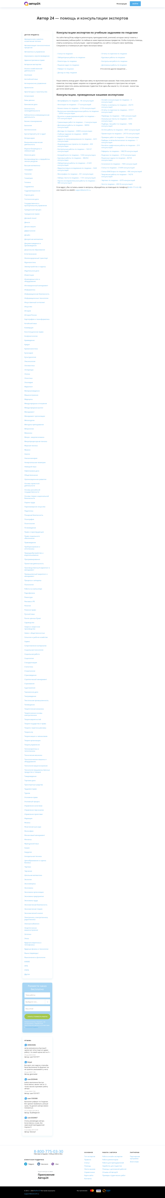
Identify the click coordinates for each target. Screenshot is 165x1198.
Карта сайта (88, 1175)
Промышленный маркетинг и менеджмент (36, 575)
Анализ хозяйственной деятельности (33, 70)
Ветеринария (29, 138)
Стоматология (29, 671)
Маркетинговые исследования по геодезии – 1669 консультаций (77, 169)
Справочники (89, 1172)
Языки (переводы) (31, 953)
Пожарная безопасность (33, 515)
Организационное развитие (35, 479)
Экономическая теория (33, 909)
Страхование (29, 684)
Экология (28, 879)
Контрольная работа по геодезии (114, 61)
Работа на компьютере (33, 589)
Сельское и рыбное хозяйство (36, 637)
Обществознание (31, 475)
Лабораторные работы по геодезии (71, 57)
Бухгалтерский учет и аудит (35, 134)
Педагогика (28, 511)
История (27, 311)
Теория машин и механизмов (35, 736)
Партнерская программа (135, 1157)
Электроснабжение (31, 924)
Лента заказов (89, 1169)
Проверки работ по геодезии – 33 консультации (120, 137)
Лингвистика (29, 365)
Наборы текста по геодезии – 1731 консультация (77, 178)
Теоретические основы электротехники (33, 714)
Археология (28, 87)
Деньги (27, 222)
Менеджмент (29, 412)
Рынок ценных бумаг (32, 618)
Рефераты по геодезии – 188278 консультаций (119, 151)
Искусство (28, 307)
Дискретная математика (33, 239)
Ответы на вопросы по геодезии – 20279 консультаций (117, 106)
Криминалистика (31, 349)
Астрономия (29, 96)
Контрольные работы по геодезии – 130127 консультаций (75, 150)
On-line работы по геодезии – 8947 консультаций (120, 130)
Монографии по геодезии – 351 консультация (75, 174)
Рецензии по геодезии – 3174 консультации (118, 155)
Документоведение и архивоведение (32, 244)
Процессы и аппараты (32, 580)
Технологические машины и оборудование (35, 760)
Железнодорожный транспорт (36, 258)
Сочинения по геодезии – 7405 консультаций (119, 164)
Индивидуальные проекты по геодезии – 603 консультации (75, 145)
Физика (27, 823)
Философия (28, 831)
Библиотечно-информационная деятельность (36, 116)
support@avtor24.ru (82, 190)
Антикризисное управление (35, 83)
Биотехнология (30, 130)
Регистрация (122, 4)
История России (30, 315)
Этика (26, 938)
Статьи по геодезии (65, 54)
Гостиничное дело (31, 199)
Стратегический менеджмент (35, 679)
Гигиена (27, 182)
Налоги (27, 454)
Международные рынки (33, 408)
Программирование (32, 559)
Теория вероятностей (32, 719)
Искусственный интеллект (34, 302)
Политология (29, 523)
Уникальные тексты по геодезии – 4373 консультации (116, 120)
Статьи (87, 1163)
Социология (29, 658)
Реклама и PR (29, 601)
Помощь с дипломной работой (114, 1169)
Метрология (29, 429)
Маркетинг (28, 387)
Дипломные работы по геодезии (114, 65)
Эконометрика (30, 884)
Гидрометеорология (32, 191)
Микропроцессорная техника (35, 441)
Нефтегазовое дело (31, 471)
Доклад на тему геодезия (67, 73)
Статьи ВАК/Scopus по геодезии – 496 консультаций (121, 171)
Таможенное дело (31, 692)
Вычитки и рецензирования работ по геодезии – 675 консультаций (77, 117)
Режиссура (28, 597)
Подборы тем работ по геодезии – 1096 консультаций (116, 125)
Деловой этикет (30, 218)
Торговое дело (30, 780)
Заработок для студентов (112, 1166)
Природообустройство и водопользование (33, 554)
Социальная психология (33, 650)
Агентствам (134, 1162)
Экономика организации (34, 892)
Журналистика (30, 262)
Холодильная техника (33, 856)
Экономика (28, 888)
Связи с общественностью (34, 633)
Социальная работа (32, 654)
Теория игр (28, 732)
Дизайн (27, 235)
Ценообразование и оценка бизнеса (35, 861)
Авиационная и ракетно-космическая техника (34, 40)
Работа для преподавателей (113, 1163)
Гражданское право (32, 214)
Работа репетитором (110, 1160)
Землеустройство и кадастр (35, 266)
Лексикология (29, 361)
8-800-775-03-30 (134, 187)
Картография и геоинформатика (36, 319)
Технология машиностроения (36, 766)
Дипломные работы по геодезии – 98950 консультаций (73, 126)
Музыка (27, 450)
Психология (29, 585)
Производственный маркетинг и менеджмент (37, 569)
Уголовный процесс (32, 801)
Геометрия (28, 178)
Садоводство (29, 622)
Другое (27, 974)
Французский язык (31, 844)
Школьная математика (33, 875)
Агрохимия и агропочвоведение (37, 56)
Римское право (30, 610)
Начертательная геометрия (35, 462)
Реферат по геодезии (66, 69)
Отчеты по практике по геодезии (114, 54)
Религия (27, 606)
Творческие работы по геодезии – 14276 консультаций (117, 175)
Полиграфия (29, 519)
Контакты (88, 1178)
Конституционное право (33, 332)
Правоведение (30, 542)
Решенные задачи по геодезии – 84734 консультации (116, 159)
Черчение (28, 871)
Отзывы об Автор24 (110, 1172)
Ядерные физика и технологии (36, 949)
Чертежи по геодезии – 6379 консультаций (118, 180)
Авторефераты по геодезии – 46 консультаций (76, 101)
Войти (135, 4)
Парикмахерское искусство (34, 507)
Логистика (28, 378)
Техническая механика (33, 755)
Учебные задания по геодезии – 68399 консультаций (73, 135)
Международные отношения (35, 403)
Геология (28, 174)
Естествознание (30, 254)
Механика (28, 433)
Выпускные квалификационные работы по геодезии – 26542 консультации (78, 112)
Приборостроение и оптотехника (32, 548)
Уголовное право (31, 797)
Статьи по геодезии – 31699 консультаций (118, 168)
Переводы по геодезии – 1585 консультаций (118, 116)
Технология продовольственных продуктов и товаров (37, 771)
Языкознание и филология (34, 957)
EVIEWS (27, 962)
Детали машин (30, 226)
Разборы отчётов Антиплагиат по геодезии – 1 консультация (119, 141)
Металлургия (29, 420)
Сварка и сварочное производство (32, 628)
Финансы (28, 839)
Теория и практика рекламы (35, 728)
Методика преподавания (34, 424)
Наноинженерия (30, 458)
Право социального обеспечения (32, 537)
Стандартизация (30, 662)
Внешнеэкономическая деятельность (33, 143)
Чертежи (27, 867)
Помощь (87, 1166)
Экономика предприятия (34, 896)
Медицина (28, 399)
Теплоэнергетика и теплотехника (31, 750)
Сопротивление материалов (35, 646)
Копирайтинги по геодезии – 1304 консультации (77, 155)
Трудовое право (30, 789)
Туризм (27, 793)
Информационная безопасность (36, 294)
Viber (55, 1164)
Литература (28, 370)
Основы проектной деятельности (31, 484)
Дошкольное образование (34, 250)
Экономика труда (31, 900)
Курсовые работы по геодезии (113, 57)
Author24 (37, 1190)
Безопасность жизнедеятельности (32, 110)
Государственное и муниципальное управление (35, 204)
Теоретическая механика (34, 709)
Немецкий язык (30, 467)
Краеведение (29, 340)
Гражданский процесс (32, 210)
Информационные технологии (36, 298)
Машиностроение (31, 395)
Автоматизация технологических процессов (37, 46)
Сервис (27, 641)
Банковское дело (31, 104)
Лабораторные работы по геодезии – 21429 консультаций (75, 164)
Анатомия (28, 75)
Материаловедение (32, 391)
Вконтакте (42, 1164)
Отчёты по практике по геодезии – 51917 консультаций (117, 111)
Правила (87, 1160)
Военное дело (29, 155)
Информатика (29, 290)
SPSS (26, 966)
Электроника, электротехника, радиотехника (36, 918)
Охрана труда (29, 502)
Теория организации (32, 740)
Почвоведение (30, 528)
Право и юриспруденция (34, 532)
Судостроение (29, 688)
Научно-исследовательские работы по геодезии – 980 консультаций (77, 182)
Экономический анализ (33, 913)
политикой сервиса (31, 1027)
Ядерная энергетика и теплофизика (32, 944)
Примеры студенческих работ (113, 1175)
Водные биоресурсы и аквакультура (33, 150)
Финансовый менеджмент (34, 835)
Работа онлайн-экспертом (112, 1156)
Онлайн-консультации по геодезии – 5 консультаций (116, 101)
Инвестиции (29, 275)
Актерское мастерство (32, 64)
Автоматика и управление (34, 52)
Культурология (30, 357)
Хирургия (28, 852)
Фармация (28, 818)
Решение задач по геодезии (68, 65)
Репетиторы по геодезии (67, 61)
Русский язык (29, 614)
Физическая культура (32, 827)
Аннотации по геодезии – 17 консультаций (74, 104)
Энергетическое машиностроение (31, 929)
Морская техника (31, 446)
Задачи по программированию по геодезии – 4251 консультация (77, 140)
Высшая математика (32, 165)
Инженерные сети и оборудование (32, 280)
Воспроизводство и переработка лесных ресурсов (37, 160)
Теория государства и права (35, 724)
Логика (27, 374)
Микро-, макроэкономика (34, 437)
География (28, 170)
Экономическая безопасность (35, 905)
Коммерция (28, 328)
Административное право (34, 60)
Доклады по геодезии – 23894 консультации (75, 131)
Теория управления (32, 745)
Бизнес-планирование (33, 121)
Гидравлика (29, 186)
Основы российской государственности (32, 491)
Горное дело (29, 195)
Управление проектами (33, 814)
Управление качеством (33, 806)
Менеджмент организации (34, 416)
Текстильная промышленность (36, 700)
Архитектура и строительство (35, 92)
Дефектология (29, 231)
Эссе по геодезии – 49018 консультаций (117, 184)
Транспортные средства (33, 785)
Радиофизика (29, 593)
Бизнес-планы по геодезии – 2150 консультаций (76, 108)
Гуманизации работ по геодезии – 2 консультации (77, 122)
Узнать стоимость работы (37, 1016)
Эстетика (27, 934)
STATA (26, 970)
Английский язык (31, 79)
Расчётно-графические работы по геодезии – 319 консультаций (120, 146)
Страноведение (30, 675)
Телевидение (29, 705)
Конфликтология (31, 336)
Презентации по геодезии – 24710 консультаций (120, 133)
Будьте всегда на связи (47, 1175)
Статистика (28, 667)
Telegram (29, 1164)
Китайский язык (30, 323)
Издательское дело (31, 271)
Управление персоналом (34, 810)
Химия (26, 848)
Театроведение (30, 696)
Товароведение (30, 776)
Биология (28, 125)
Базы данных (29, 100)
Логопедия (28, 382)
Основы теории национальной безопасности (36, 497)
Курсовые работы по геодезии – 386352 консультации (73, 159)
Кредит (27, 344)
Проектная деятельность (34, 563)
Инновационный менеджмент (36, 285)
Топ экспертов (89, 1156)
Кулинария (28, 353)
